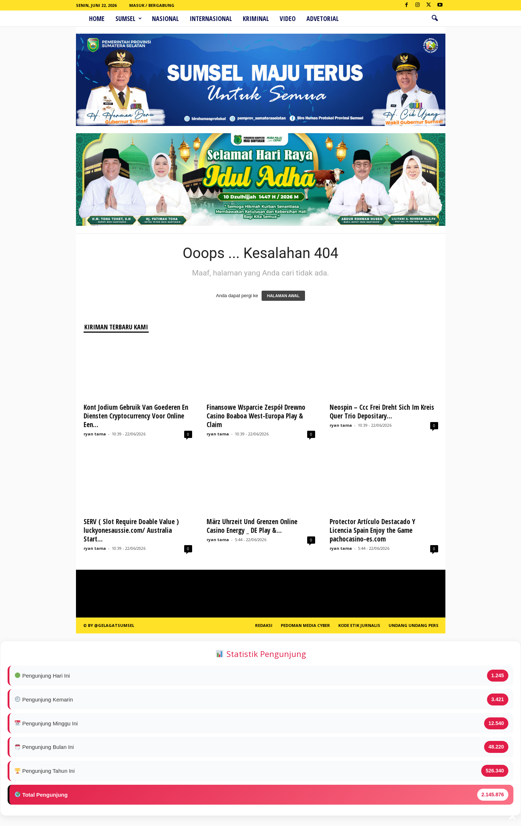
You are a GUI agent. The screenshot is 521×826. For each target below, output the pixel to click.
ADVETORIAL (322, 18)
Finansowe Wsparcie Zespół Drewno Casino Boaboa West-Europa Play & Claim (256, 416)
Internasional (211, 18)
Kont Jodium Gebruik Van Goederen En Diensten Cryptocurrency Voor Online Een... (136, 416)
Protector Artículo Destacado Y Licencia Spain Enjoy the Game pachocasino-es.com (372, 530)
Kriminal (256, 18)
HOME (97, 18)
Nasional (165, 18)
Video (288, 18)
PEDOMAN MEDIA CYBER (305, 625)
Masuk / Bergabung (151, 5)
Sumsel (128, 18)
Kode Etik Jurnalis (359, 625)
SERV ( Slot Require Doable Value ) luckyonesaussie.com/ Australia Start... (131, 530)
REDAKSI (263, 625)
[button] (434, 18)
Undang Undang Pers (414, 625)
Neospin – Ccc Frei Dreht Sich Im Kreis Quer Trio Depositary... (382, 412)
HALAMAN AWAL (283, 296)
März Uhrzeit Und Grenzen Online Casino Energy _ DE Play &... (252, 526)
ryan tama (95, 434)
